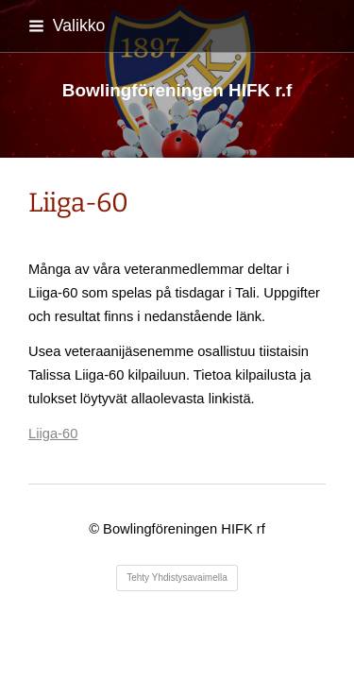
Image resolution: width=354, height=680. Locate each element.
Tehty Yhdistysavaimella (177, 577)
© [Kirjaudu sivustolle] (96, 528)
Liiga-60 (52, 433)
